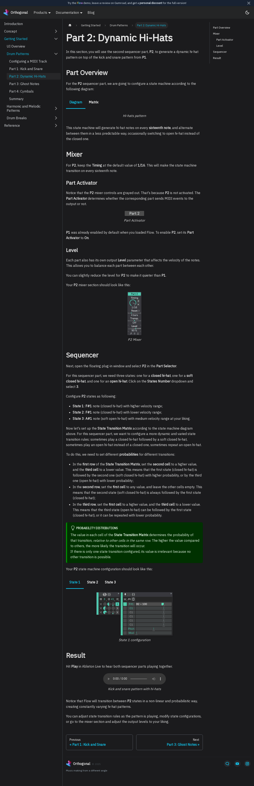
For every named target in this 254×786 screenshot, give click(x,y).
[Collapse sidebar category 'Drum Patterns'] (56, 53)
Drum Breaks (17, 118)
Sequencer (220, 52)
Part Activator (224, 39)
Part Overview (221, 27)
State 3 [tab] (110, 582)
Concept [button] (10, 31)
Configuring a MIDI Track (28, 61)
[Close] (249, 3)
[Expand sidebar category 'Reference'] (56, 125)
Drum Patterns (18, 54)
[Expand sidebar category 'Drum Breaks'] (56, 118)
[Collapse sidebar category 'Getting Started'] (56, 38)
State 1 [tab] (74, 582)
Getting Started (15, 39)
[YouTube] (237, 763)
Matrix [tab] (93, 102)
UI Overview (16, 46)
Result (217, 58)
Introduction (13, 24)
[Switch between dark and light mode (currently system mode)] (247, 12)
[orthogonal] (127, 763)
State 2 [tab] (92, 582)
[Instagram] (247, 763)
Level (219, 46)
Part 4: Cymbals (21, 91)
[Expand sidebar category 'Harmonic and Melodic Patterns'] (56, 108)
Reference (12, 125)
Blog (91, 12)
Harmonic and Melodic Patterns (24, 108)
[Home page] (70, 25)
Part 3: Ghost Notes (24, 84)
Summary (16, 99)
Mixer (216, 33)
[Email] (227, 763)
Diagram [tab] (75, 102)
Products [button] (40, 12)
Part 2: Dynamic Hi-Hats (27, 76)
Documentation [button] (67, 12)
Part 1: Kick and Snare (26, 69)
